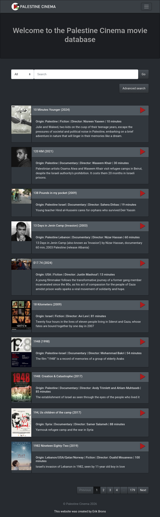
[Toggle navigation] (146, 6)
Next (143, 490)
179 (132, 490)
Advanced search (133, 88)
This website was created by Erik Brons (80, 511)
